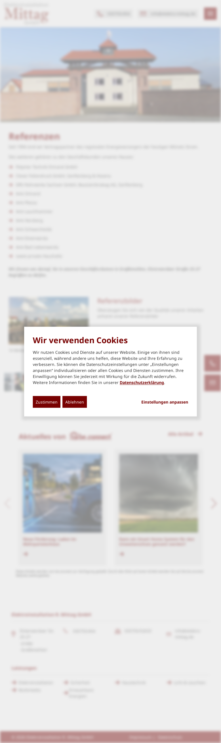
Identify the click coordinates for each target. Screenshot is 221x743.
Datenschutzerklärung (142, 382)
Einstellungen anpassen (164, 402)
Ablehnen (74, 402)
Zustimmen (47, 402)
